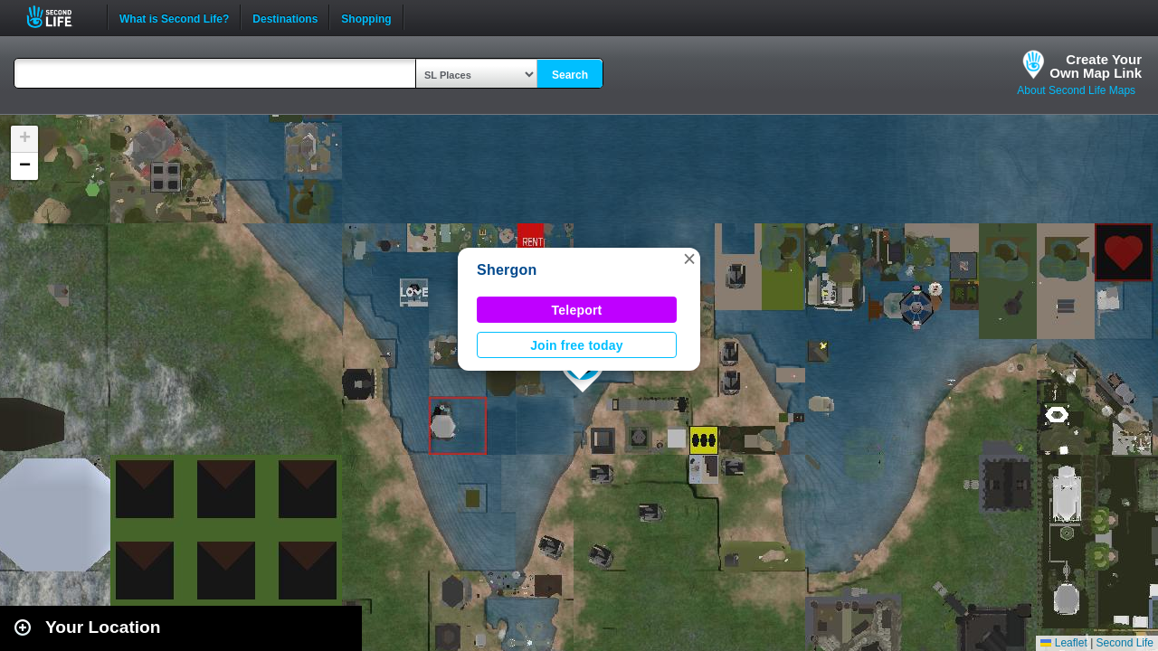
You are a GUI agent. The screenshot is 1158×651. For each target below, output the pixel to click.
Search (570, 75)
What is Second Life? (174, 17)
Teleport (577, 310)
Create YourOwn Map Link (1095, 66)
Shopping (366, 17)
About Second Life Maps (1076, 90)
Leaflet (1063, 643)
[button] (689, 258)
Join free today (576, 345)
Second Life (59, 17)
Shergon (507, 270)
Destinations (285, 17)
